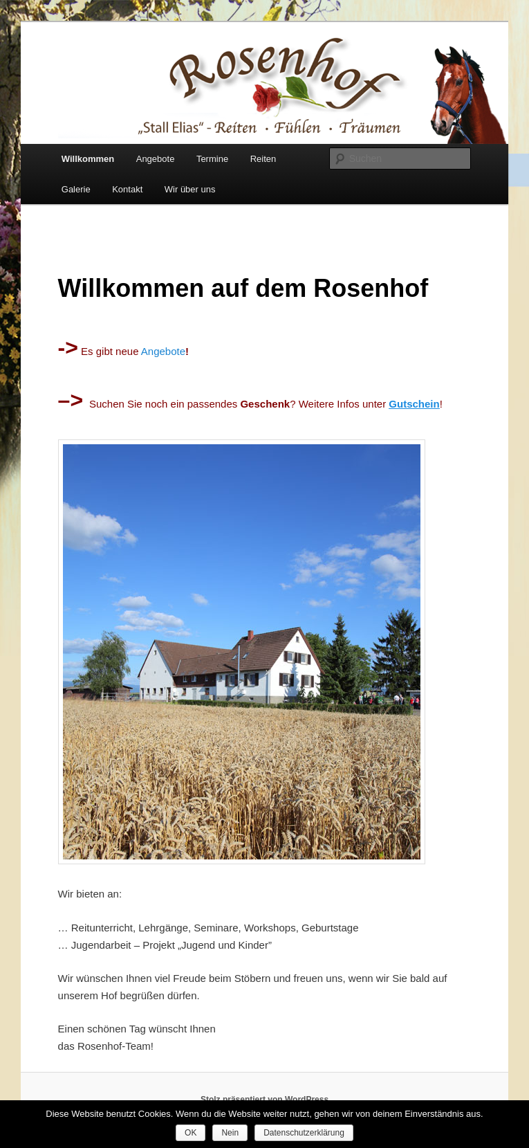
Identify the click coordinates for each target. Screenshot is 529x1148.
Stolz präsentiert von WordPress (264, 1099)
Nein (230, 1133)
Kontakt (127, 189)
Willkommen (88, 159)
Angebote (155, 159)
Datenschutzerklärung (303, 1133)
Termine (212, 159)
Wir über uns (190, 189)
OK (190, 1133)
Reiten (263, 159)
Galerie (76, 189)
